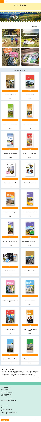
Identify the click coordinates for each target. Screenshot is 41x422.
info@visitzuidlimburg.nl (6, 394)
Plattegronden (30, 55)
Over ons (3, 407)
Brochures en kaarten (10, 55)
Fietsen (30, 36)
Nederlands (34, 26)
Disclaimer (3, 410)
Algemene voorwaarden (6, 409)
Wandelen (10, 36)
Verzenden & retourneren (6, 413)
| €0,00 (4, 420)
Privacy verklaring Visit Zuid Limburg (9, 412)
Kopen (10, 90)
